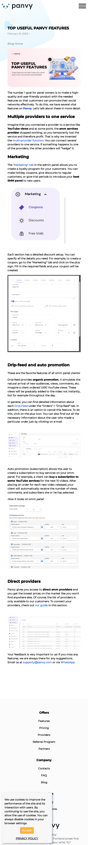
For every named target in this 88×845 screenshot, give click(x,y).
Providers (44, 735)
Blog (44, 782)
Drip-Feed (21, 406)
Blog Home (15, 43)
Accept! (27, 830)
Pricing (44, 728)
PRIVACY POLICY (27, 838)
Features (44, 721)
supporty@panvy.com (37, 662)
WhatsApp (67, 662)
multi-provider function (28, 140)
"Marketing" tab (23, 165)
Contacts (44, 768)
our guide (41, 605)
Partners (44, 748)
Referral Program (44, 742)
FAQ (44, 775)
